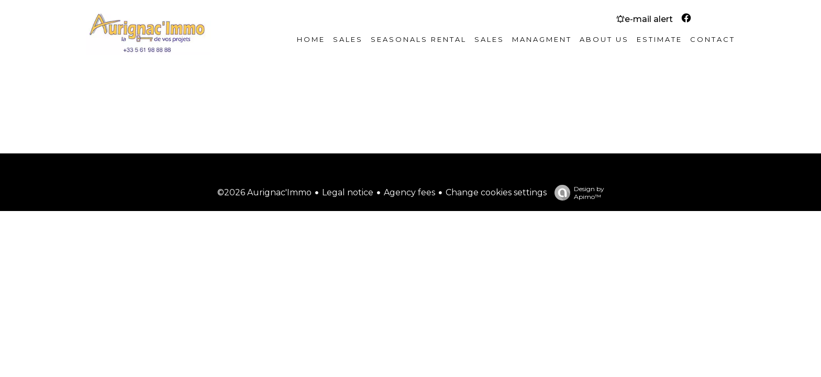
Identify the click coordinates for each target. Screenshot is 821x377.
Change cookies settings (496, 192)
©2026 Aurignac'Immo (264, 192)
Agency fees (409, 192)
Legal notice (347, 192)
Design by (576, 193)
